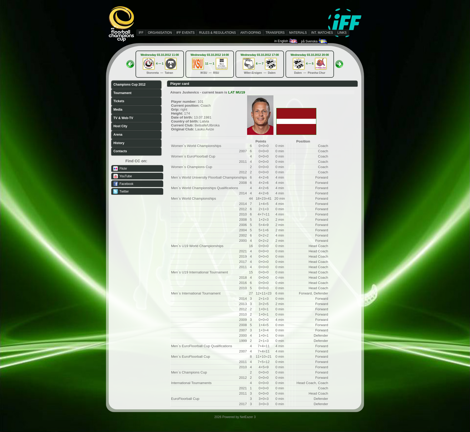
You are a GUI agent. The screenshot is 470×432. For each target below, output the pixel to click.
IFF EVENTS (185, 33)
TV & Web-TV (123, 118)
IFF (141, 33)
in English (286, 41)
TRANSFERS (275, 33)
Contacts (120, 151)
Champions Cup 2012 (129, 84)
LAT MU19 (236, 92)
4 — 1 (159, 63)
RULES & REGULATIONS (217, 33)
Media (117, 109)
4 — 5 (309, 63)
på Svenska (314, 41)
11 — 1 (209, 63)
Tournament (122, 93)
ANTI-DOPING (250, 33)
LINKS (342, 33)
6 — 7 (259, 63)
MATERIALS (298, 33)
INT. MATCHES (322, 33)
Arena (117, 134)
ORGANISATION (160, 33)
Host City (120, 126)
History (118, 143)
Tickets (118, 101)
